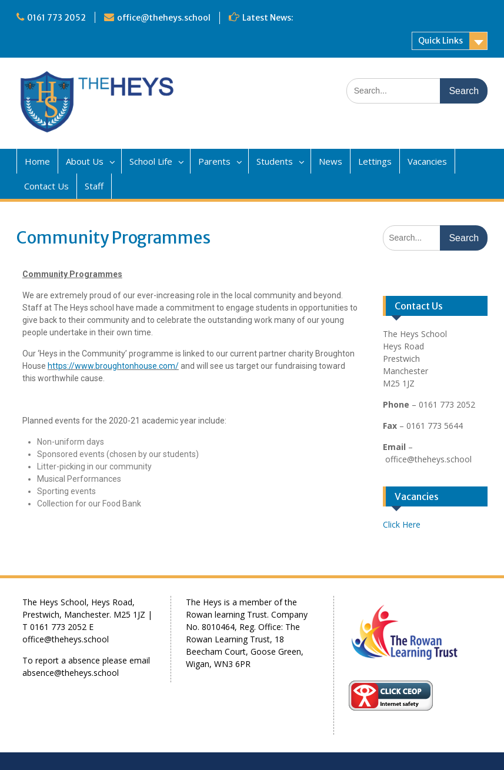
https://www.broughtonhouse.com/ (113, 366)
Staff (94, 186)
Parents (214, 161)
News (330, 161)
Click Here (401, 524)
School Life (150, 161)
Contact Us (46, 186)
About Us (85, 161)
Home (37, 161)
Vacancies (427, 161)
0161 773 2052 (56, 17)
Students (274, 161)
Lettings (375, 161)
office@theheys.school (164, 17)
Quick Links (440, 40)
